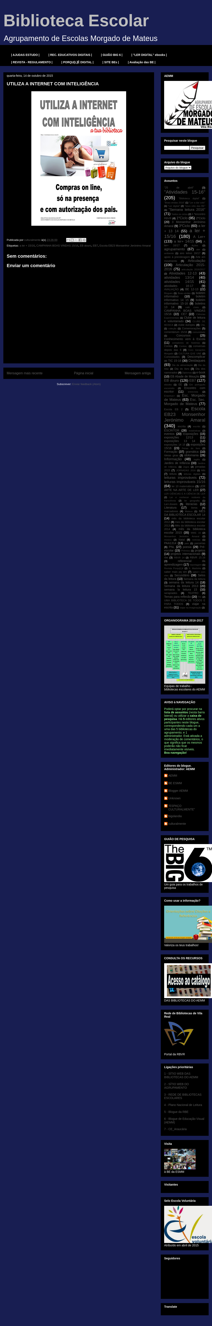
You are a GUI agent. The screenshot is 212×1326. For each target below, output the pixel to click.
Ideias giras (171, 455)
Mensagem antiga (138, 373)
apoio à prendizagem (177, 257)
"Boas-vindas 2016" (174, 202)
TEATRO (193, 593)
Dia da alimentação (182, 365)
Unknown (174, 798)
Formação (170, 451)
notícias (196, 539)
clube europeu (186, 324)
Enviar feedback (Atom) (86, 384)
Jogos (186, 467)
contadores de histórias (186, 343)
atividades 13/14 (179, 278)
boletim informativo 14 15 (184, 298)
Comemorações (191, 328)
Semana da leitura (194, 579)
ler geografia (192, 500)
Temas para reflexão (177, 596)
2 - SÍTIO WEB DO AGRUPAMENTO (176, 1085)
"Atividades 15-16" (184, 192)
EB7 (95, 245)
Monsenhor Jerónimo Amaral (181, 536)
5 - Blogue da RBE (176, 1112)
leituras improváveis (180, 478)
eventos (169, 433)
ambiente (169, 253)
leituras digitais (192, 474)
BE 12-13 (191, 289)
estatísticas (194, 430)
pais (187, 543)
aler (198, 249)
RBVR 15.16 (197, 557)
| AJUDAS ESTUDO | (25, 55)
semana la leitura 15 (180, 589)
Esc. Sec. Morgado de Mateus (184, 402)
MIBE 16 (196, 533)
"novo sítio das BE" (195, 206)
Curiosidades (172, 356)
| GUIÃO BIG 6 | (111, 55)
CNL (203, 325)
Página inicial (83, 373)
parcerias (199, 543)
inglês (197, 459)
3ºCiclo (184, 226)
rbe (166, 557)
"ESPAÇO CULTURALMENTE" (181, 807)
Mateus (189, 511)
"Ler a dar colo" (197, 202)
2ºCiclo (200, 218)
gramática (192, 451)
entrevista (193, 392)
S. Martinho (195, 568)
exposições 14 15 (174, 444)
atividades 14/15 (179, 282)
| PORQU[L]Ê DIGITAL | (78, 62)
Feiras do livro (191, 448)
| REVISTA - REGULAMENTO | (31, 62)
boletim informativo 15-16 (184, 301)
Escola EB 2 (173, 409)
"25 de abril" (179, 187)
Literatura (170, 507)
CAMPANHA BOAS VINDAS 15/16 (57, 245)
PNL (171, 547)
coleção (172, 328)
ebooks (168, 384)
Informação (173, 459)
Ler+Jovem (170, 504)
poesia (187, 547)
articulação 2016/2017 (193, 269)
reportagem (196, 564)
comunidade (198, 332)
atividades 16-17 (178, 286)
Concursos (184, 335)
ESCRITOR (171, 430)
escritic (196, 426)
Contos (168, 346)
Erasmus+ (169, 396)
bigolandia (175, 816)
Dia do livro (181, 368)
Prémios (185, 550)
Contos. (183, 346)
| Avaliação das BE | (141, 62)
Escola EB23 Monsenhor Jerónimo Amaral (125, 245)
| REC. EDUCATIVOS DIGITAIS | (70, 55)
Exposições (190, 433)
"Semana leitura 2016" (187, 210)
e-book (200, 372)
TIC (200, 597)
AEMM (172, 775)
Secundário (181, 575)
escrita (182, 426)
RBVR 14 (179, 557)
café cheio (192, 307)
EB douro (85, 245)
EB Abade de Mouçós (184, 376)
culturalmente (177, 823)
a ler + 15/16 (27, 245)
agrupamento (174, 249)
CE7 (184, 314)
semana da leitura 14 (183, 582)
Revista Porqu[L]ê (173, 568)
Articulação (196, 261)
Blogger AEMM (178, 790)
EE (180, 384)
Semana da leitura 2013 (181, 586)
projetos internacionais (185, 553)
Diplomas (187, 372)
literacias (191, 504)
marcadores (171, 511)
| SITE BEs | (110, 62)
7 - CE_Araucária (175, 1129)
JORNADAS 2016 (186, 470)
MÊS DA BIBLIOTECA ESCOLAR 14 (184, 512)
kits (203, 470)
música (167, 539)
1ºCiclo (182, 218)
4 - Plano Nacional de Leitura (183, 1105)
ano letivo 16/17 (190, 253)
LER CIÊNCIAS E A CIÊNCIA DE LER (184, 493)
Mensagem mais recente (25, 373)
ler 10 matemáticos (183, 486)
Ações (195, 245)
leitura (173, 473)
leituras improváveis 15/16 (184, 482)
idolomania (191, 455)
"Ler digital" (174, 206)
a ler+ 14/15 (184, 241)
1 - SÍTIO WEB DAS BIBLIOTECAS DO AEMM (181, 1075)
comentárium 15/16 (175, 332)
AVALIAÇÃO (171, 289)
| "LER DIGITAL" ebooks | (149, 55)
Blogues (168, 293)
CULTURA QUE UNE (189, 353)
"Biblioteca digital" (189, 198)
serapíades (170, 593)
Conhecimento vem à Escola (184, 339)
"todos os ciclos (179, 214)
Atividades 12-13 (183, 273)
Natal (182, 539)
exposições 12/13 (178, 437)
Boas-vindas (184, 293)
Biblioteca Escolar (76, 20)
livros (194, 507)
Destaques (196, 361)
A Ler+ (199, 237)
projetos (200, 550)
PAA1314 (170, 543)
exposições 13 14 (179, 441)
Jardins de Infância (177, 463)
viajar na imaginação (190, 607)
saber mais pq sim (175, 571)
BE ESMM (175, 783)
